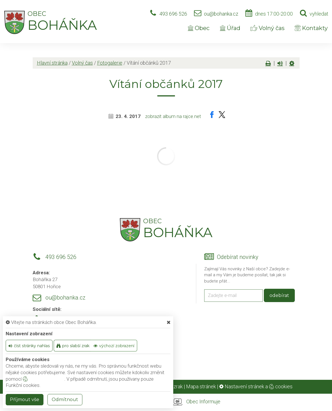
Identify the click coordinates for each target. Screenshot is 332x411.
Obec (199, 28)
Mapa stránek (201, 386)
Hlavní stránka (52, 63)
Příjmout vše (24, 399)
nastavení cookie (43, 379)
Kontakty (311, 28)
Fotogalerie (109, 63)
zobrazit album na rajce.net (173, 116)
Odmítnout (65, 399)
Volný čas (267, 28)
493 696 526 (173, 14)
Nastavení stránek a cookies (256, 386)
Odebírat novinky (237, 257)
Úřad (230, 28)
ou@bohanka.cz (221, 14)
